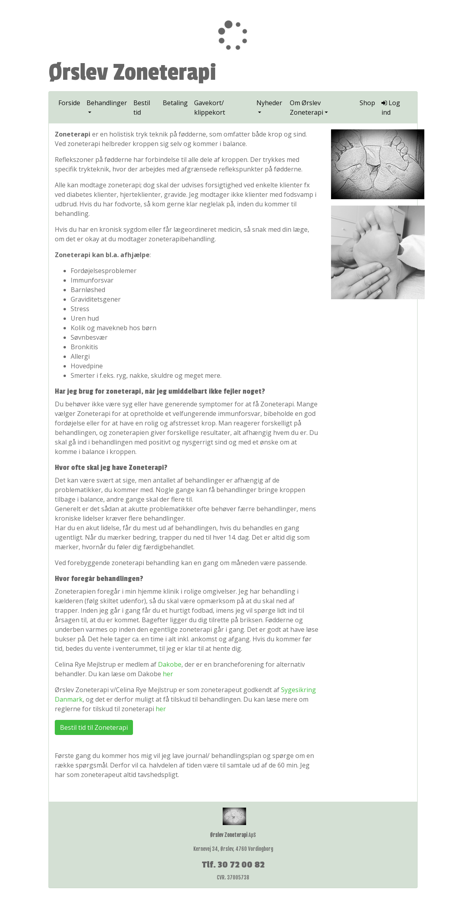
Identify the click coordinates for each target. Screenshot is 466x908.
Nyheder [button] (269, 102)
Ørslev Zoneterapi (132, 73)
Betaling (175, 102)
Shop (367, 102)
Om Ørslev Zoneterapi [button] (306, 107)
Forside (69, 102)
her (168, 673)
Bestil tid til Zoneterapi (94, 727)
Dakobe (169, 664)
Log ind (390, 107)
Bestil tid (141, 107)
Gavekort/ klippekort (209, 107)
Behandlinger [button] (107, 102)
